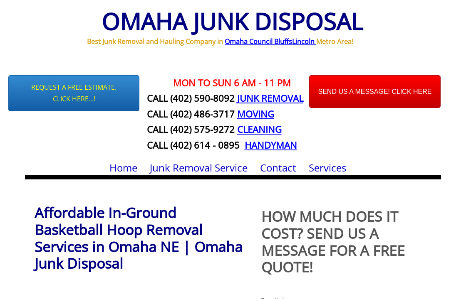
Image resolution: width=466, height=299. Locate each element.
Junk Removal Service (199, 167)
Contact (278, 167)
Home (123, 167)
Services (327, 167)
